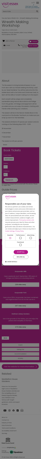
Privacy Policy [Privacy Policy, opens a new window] (19, 231)
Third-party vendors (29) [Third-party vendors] (26, 220)
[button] (11, 262)
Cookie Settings (10, 231)
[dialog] (20, 229)
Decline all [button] (21, 257)
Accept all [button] (21, 252)
